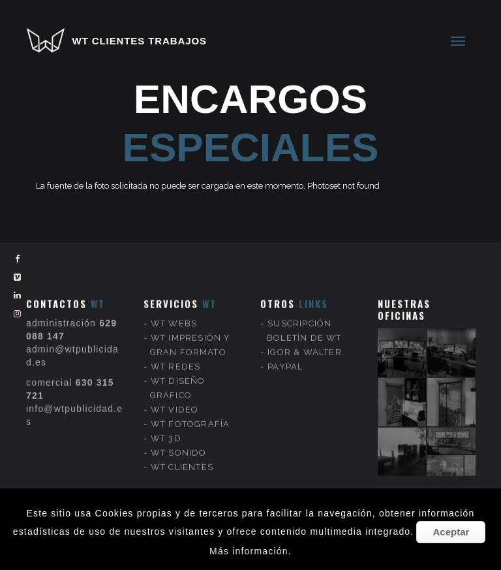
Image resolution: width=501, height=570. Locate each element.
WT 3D (166, 425)
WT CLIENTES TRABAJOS (139, 40)
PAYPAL (285, 353)
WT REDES (176, 353)
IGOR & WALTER (304, 339)
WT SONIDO (179, 440)
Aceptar (451, 531)
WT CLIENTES (182, 454)
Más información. (250, 551)
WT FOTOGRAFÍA (190, 411)
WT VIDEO (175, 397)
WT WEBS (174, 310)
